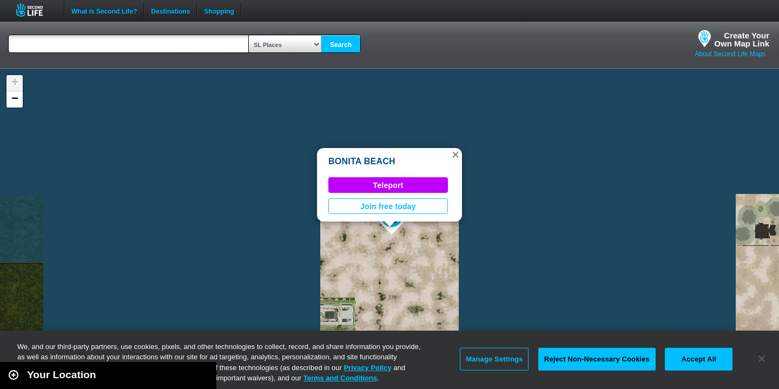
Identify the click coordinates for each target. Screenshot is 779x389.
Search (341, 45)
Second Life (35, 10)
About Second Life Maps (730, 54)
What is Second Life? (104, 10)
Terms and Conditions (340, 378)
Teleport (388, 185)
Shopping (219, 10)
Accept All (699, 359)
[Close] (762, 359)
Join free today (388, 206)
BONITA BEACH (361, 161)
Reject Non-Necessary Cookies (597, 359)
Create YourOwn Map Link (741, 39)
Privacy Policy (367, 368)
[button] (455, 154)
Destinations (170, 10)
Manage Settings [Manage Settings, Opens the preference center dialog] (494, 359)
